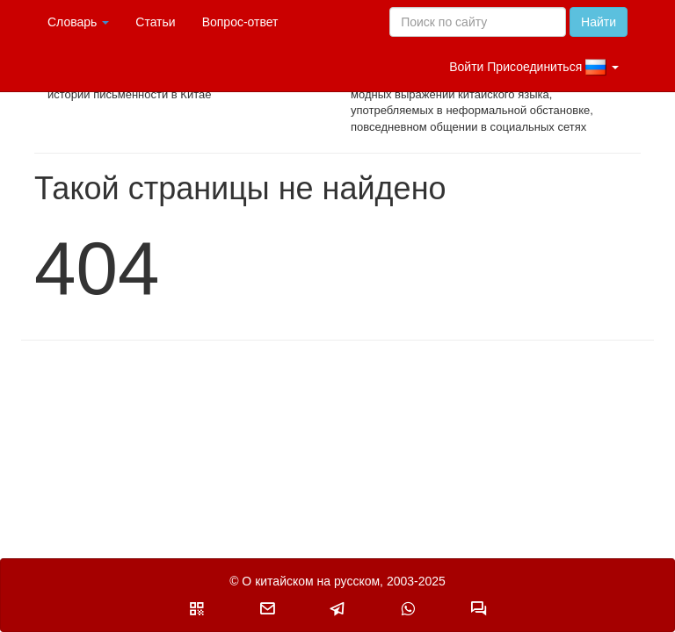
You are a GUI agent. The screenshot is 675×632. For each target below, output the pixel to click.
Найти (598, 22)
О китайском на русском (311, 581)
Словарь (78, 22)
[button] (197, 608)
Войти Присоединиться (534, 67)
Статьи (155, 22)
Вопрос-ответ (240, 22)
